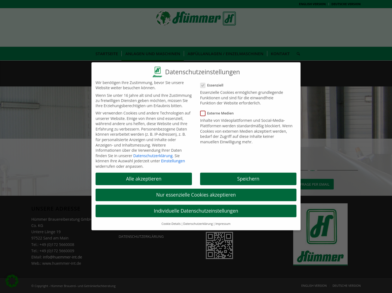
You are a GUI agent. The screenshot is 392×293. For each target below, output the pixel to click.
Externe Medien (219, 107)
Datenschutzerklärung (153, 150)
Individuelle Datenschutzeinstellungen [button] (196, 205)
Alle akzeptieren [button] (143, 173)
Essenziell (214, 79)
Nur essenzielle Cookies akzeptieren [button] (196, 189)
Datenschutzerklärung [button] (198, 218)
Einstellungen (173, 155)
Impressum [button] (222, 218)
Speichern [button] (248, 173)
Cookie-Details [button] (170, 218)
